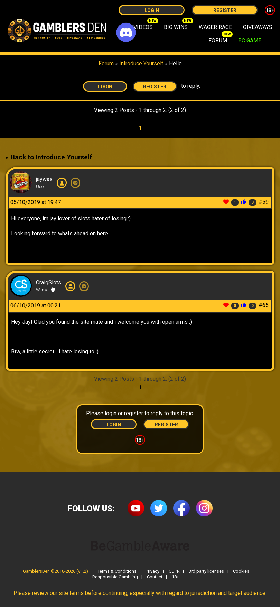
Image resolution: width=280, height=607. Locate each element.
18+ (270, 10)
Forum (106, 63)
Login (151, 10)
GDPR (174, 571)
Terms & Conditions (117, 571)
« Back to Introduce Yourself (49, 157)
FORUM (217, 40)
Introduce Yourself (142, 63)
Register (224, 10)
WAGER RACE (215, 27)
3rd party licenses (206, 571)
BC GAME (249, 40)
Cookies (241, 571)
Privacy (152, 571)
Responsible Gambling (115, 577)
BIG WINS (176, 27)
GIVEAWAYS (257, 27)
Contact (154, 577)
